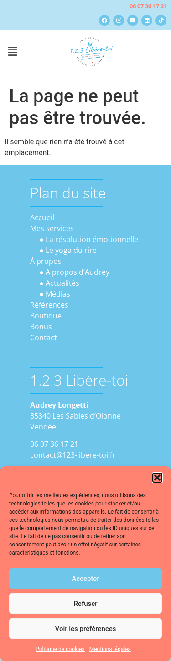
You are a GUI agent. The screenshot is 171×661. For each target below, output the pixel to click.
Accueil (42, 217)
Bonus (41, 327)
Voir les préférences (85, 629)
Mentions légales (110, 649)
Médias (58, 294)
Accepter (85, 579)
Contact (43, 338)
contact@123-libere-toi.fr (72, 455)
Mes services (52, 228)
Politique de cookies (60, 649)
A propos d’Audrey (77, 272)
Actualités (62, 283)
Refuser (85, 604)
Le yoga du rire (71, 250)
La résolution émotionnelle (92, 239)
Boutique (46, 316)
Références (49, 305)
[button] (157, 477)
